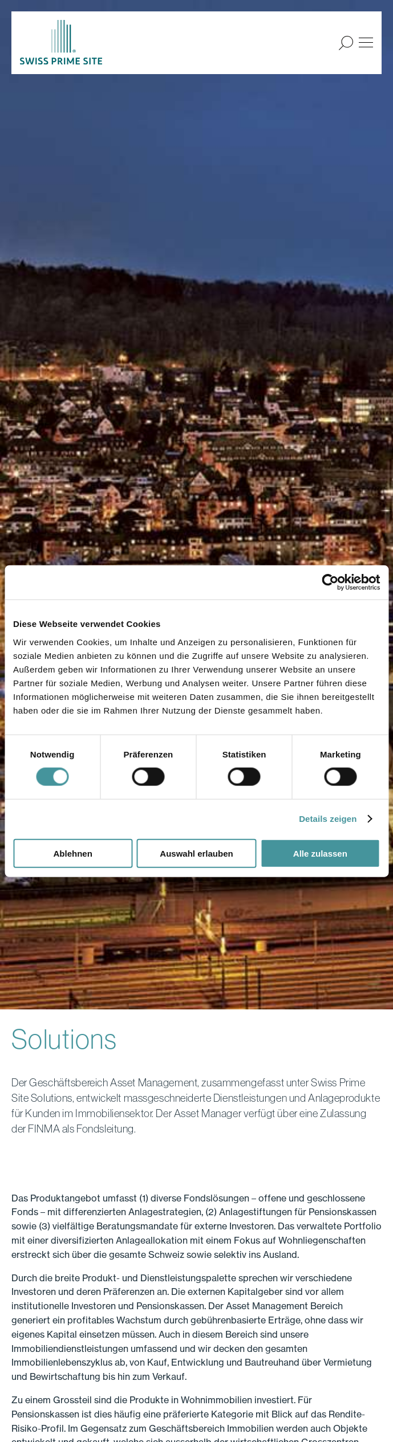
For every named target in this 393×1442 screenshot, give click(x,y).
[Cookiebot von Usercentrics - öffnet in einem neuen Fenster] (330, 582)
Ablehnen (73, 853)
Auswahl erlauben (196, 853)
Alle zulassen (320, 853)
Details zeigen (327, 819)
